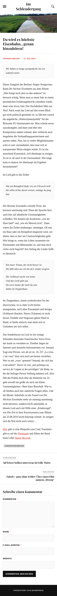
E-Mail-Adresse (12, 545)
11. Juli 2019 (30, 58)
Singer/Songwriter (14, 446)
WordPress (38, 590)
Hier (5, 429)
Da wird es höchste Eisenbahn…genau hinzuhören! (18, 44)
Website (7, 558)
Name (7, 532)
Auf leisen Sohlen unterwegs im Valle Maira (26, 462)
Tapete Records (22, 438)
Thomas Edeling (11, 58)
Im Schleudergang (28, 6)
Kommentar (10, 499)
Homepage (23, 433)
